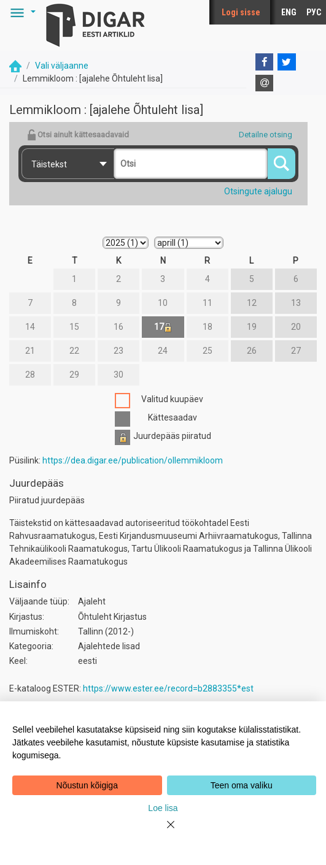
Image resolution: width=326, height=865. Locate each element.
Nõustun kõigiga (87, 785)
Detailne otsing (265, 134)
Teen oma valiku (242, 785)
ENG (289, 12)
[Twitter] (286, 61)
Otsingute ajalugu (258, 191)
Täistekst (49, 164)
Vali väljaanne (61, 65)
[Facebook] (264, 61)
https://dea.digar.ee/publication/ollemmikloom (132, 460)
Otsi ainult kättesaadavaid (78, 134)
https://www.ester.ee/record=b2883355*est (168, 688)
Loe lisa (162, 808)
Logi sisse (241, 12)
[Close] (163, 832)
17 (163, 327)
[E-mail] (264, 83)
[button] (21, 12)
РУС (313, 12)
